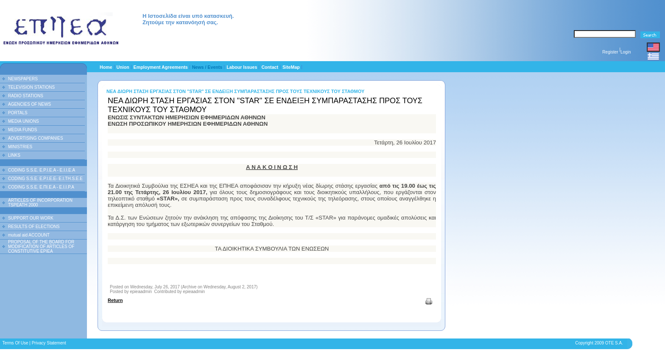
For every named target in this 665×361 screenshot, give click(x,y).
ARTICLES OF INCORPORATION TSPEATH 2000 (40, 202)
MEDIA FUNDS (22, 129)
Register (610, 52)
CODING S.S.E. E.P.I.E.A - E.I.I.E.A (41, 170)
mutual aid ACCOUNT (29, 235)
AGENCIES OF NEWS (29, 104)
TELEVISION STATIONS (31, 87)
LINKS (14, 155)
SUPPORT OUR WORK (30, 218)
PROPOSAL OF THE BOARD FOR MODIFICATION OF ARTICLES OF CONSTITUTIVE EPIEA (41, 247)
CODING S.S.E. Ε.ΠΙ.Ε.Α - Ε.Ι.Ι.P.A (41, 187)
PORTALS (18, 112)
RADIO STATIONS (25, 95)
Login (625, 52)
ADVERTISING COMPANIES (35, 138)
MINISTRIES (20, 146)
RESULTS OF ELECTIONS (34, 226)
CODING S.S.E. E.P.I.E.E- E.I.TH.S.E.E (45, 178)
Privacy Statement (49, 343)
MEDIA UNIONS (23, 121)
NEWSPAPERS (23, 78)
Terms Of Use (15, 343)
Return (115, 300)
